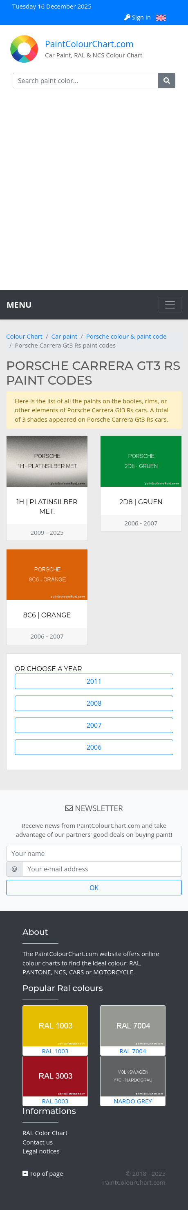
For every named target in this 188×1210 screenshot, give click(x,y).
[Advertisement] (94, 192)
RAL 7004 (133, 1030)
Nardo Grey (133, 1080)
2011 (94, 681)
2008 (94, 703)
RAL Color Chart (44, 1133)
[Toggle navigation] (170, 305)
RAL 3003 (55, 1080)
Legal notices (41, 1151)
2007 (94, 725)
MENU (19, 304)
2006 (94, 747)
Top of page (42, 1173)
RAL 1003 (55, 1030)
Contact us (37, 1142)
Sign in (138, 17)
